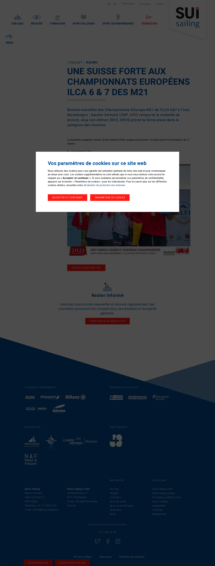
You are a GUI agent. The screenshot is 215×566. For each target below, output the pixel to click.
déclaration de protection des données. (105, 186)
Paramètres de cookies (67, 198)
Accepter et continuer (112, 198)
